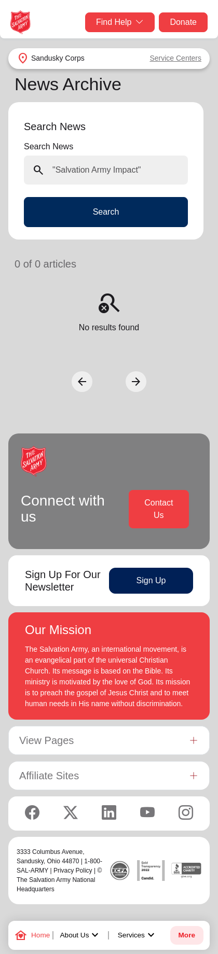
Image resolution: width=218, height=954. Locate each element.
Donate (183, 22)
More (187, 935)
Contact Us (158, 509)
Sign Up (151, 580)
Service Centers (175, 58)
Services (137, 935)
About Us (81, 935)
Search (106, 211)
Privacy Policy (72, 870)
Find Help (120, 22)
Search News (48, 146)
